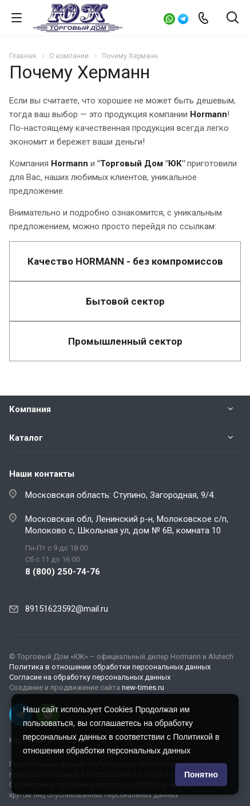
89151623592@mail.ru (66, 609)
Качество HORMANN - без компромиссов (125, 261)
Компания (30, 409)
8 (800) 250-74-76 (62, 571)
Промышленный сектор (125, 341)
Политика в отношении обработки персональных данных (110, 667)
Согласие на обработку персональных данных (89, 677)
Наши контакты (41, 474)
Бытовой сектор (125, 301)
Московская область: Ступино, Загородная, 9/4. (120, 495)
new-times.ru (143, 687)
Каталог (26, 438)
